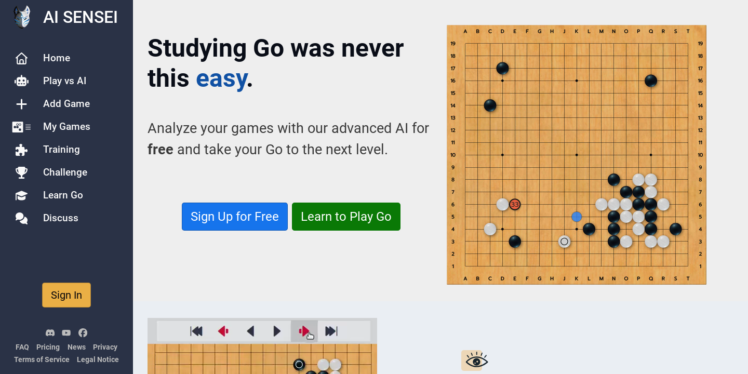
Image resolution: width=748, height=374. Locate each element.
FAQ (22, 347)
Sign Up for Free (235, 216)
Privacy (105, 347)
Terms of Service (42, 359)
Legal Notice (98, 359)
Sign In (66, 295)
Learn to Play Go (346, 216)
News (77, 347)
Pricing (48, 347)
